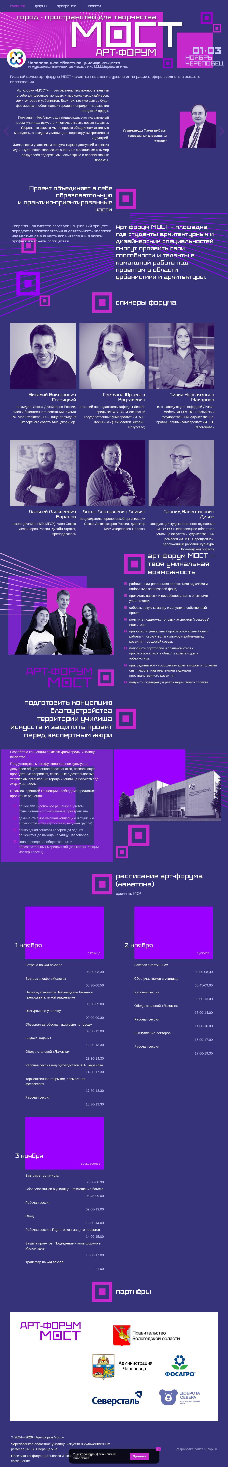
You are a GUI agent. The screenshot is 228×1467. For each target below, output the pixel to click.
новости (94, 5)
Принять (139, 1456)
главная (17, 5)
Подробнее (81, 1458)
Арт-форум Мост (49, 1437)
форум (41, 5)
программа (66, 5)
